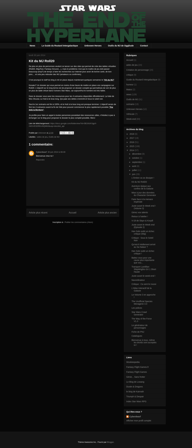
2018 (132, 134)
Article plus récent (38, 212)
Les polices (137, 308)
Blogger (110, 442)
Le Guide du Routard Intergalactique (60, 45)
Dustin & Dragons (134, 386)
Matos (129, 89)
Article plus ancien (107, 212)
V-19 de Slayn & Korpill (142, 220)
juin (134, 174)
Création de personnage (137, 70)
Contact (144, 45)
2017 (132, 138)
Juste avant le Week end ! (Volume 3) (144, 207)
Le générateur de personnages (140, 326)
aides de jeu (42, 137)
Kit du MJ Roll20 (139, 182)
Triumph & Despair (135, 396)
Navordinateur (138, 280)
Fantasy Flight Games (136, 372)
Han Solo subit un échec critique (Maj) (143, 232)
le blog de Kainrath (135, 391)
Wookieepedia (133, 362)
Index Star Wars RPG (136, 401)
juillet (134, 170)
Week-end (131, 119)
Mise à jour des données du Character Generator (144, 193)
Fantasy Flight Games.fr (137, 367)
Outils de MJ (54, 137)
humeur (129, 84)
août (134, 166)
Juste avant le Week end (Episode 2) (143, 225)
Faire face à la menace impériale (142, 200)
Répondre (40, 160)
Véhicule (130, 114)
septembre (137, 162)
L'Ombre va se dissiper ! (143, 178)
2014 (132, 150)
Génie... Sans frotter (135, 377)
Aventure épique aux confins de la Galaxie (142, 187)
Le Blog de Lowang (135, 382)
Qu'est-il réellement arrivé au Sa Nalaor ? (143, 245)
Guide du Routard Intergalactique (141, 79)
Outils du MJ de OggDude (121, 45)
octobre (136, 158)
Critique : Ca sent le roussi (144, 284)
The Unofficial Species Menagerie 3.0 (142, 302)
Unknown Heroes (93, 45)
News (32, 45)
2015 (132, 146)
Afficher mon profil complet (138, 420)
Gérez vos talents (140, 212)
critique (129, 75)
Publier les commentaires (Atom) (79, 222)
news (128, 94)
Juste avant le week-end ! (143, 276)
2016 (132, 142)
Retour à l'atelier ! (140, 216)
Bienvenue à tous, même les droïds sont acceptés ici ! (144, 342)
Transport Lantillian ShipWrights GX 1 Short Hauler (144, 269)
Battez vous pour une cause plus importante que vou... (143, 260)
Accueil (72, 212)
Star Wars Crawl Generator (139, 313)
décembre (137, 154)
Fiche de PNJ (138, 332)
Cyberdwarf (41, 152)
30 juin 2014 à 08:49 (56, 152)
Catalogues (137, 336)
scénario (130, 104)
